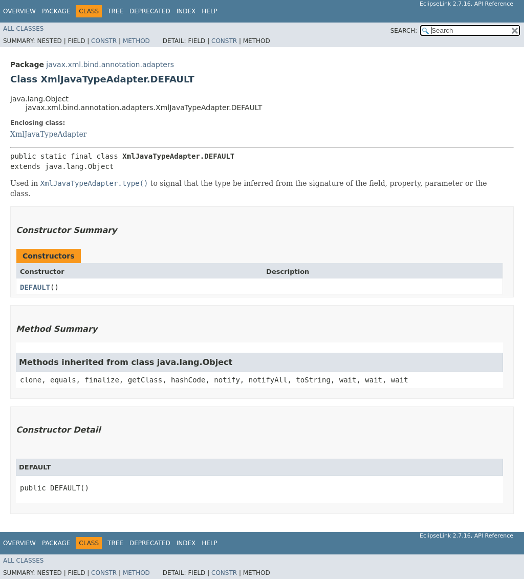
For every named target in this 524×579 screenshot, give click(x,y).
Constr (104, 41)
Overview (19, 11)
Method (136, 41)
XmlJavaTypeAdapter (48, 134)
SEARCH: (404, 30)
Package (56, 11)
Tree (115, 11)
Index (186, 11)
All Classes (23, 28)
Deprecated (149, 11)
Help (209, 11)
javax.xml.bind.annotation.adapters (110, 64)
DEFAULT (35, 287)
